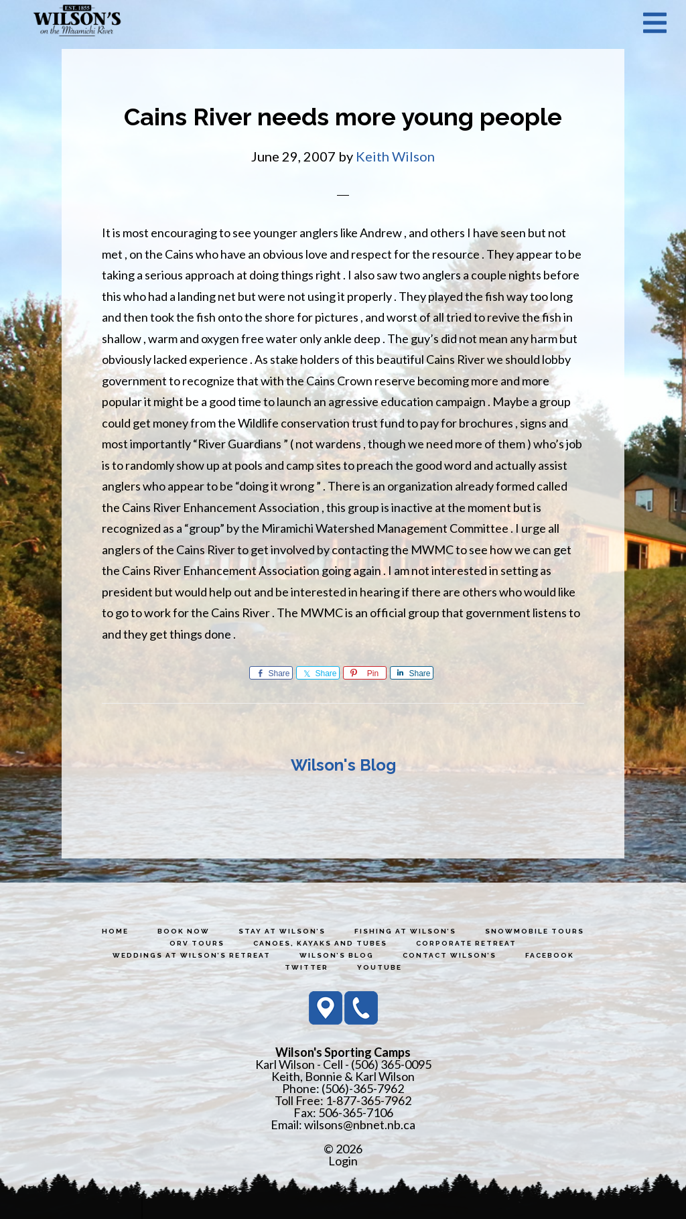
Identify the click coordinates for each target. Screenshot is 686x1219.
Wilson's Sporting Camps (77, 22)
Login (343, 1160)
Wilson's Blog (343, 765)
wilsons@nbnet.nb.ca (359, 1124)
